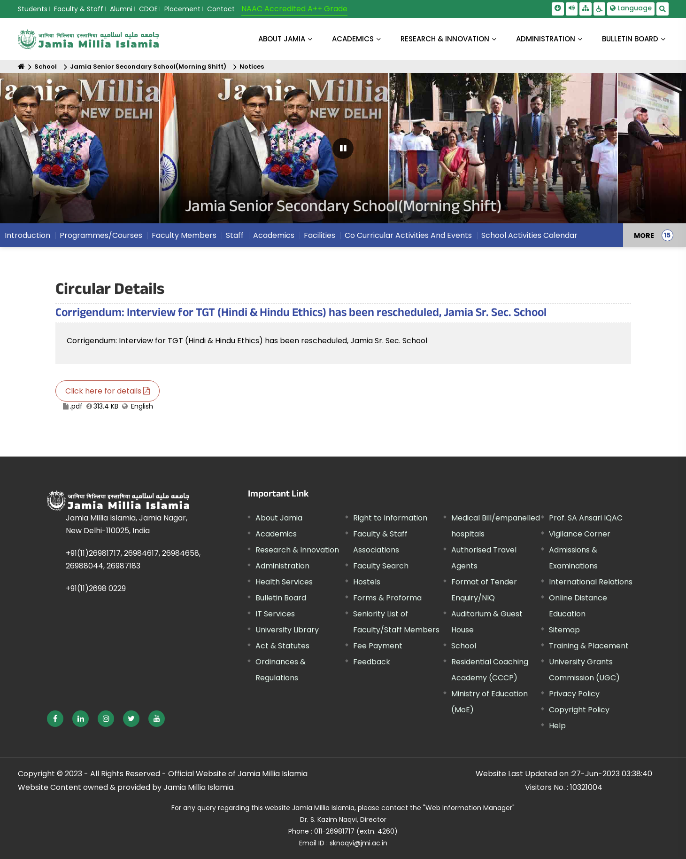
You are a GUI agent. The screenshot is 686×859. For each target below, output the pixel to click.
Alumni (121, 9)
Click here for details (107, 391)
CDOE (148, 9)
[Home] (21, 66)
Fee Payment (377, 645)
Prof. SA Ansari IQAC (586, 517)
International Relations (590, 581)
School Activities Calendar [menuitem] (529, 235)
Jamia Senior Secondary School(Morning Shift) (148, 66)
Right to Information (390, 517)
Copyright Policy (579, 709)
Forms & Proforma (387, 597)
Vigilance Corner (579, 533)
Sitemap (564, 629)
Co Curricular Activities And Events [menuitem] (408, 235)
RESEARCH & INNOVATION (445, 39)
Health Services (284, 581)
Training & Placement (589, 645)
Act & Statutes (282, 645)
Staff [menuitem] (235, 235)
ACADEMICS (353, 39)
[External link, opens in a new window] (55, 718)
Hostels (366, 581)
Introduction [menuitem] (27, 235)
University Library (287, 629)
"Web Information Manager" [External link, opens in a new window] (469, 807)
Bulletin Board (280, 597)
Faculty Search (381, 565)
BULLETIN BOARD (630, 39)
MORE (644, 235)
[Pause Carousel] (343, 148)
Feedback (371, 661)
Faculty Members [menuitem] (184, 235)
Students (32, 9)
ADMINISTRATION (545, 39)
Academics (276, 533)
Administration (282, 565)
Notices (251, 66)
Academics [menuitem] (273, 235)
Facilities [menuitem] (319, 235)
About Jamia (281, 39)
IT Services (275, 613)
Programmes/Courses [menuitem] (101, 235)
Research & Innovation (297, 549)
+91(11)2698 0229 (96, 588)
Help (557, 725)
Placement (182, 9)
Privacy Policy (574, 693)
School (45, 66)
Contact (221, 9)
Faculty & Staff (78, 9)
